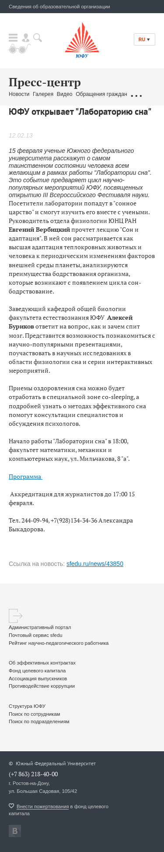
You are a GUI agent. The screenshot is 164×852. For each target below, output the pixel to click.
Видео (65, 94)
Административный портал (40, 627)
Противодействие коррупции (42, 686)
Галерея (43, 94)
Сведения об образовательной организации (59, 6)
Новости (19, 94)
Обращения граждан (101, 94)
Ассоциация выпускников (38, 678)
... (136, 94)
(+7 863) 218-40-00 (33, 774)
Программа (25, 476)
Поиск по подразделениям (39, 721)
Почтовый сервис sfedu (36, 635)
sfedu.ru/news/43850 (94, 563)
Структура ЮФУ (27, 706)
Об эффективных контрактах (42, 662)
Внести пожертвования (43, 806)
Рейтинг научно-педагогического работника (58, 643)
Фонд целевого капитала (37, 670)
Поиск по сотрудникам (34, 714)
